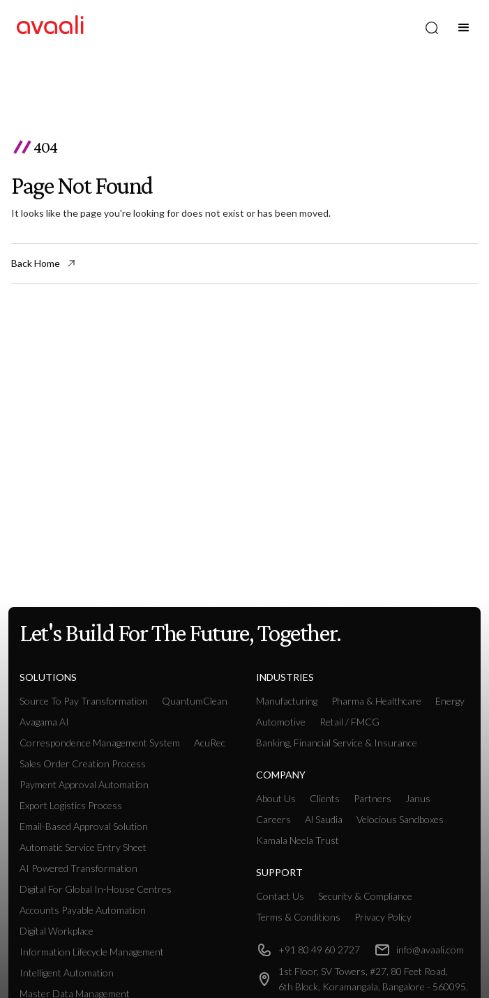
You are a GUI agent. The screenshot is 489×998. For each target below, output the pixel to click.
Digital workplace (56, 931)
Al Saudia (324, 819)
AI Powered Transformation (78, 868)
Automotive (281, 722)
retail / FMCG (349, 722)
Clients (325, 798)
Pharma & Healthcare (376, 701)
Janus (417, 798)
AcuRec (209, 742)
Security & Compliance (365, 896)
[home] (50, 27)
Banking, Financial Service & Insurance (336, 742)
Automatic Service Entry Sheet (83, 847)
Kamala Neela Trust (297, 840)
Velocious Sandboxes (400, 819)
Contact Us (280, 896)
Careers (273, 819)
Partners (372, 798)
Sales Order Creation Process (83, 763)
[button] (464, 28)
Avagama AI (44, 722)
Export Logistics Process (71, 805)
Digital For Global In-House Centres (96, 889)
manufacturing (286, 701)
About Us (276, 798)
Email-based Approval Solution (84, 826)
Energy (450, 701)
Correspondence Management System (100, 742)
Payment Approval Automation (84, 784)
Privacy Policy (383, 917)
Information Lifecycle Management (92, 952)
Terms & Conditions (298, 917)
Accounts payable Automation (83, 910)
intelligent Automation (67, 972)
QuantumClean (194, 701)
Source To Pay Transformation (84, 701)
